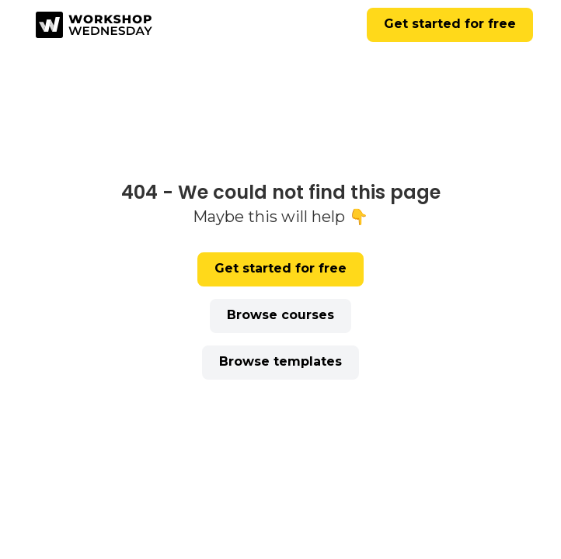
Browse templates (280, 361)
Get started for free (450, 23)
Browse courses (280, 314)
